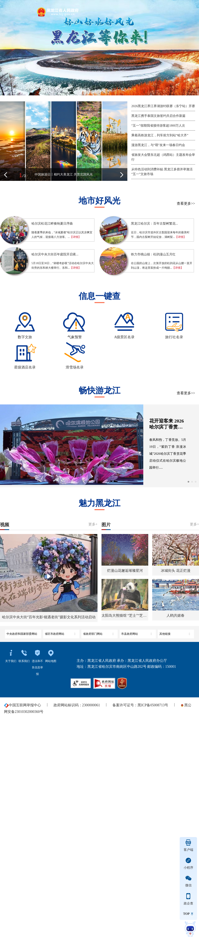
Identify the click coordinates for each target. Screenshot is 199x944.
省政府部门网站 (99, 632)
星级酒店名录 (25, 367)
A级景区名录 (124, 337)
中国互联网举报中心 (22, 705)
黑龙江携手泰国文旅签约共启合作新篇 (158, 115)
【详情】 (75, 237)
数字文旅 (25, 337)
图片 (106, 524)
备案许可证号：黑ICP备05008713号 (140, 705)
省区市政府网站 (60, 632)
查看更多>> (186, 203)
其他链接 (175, 632)
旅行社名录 (174, 337)
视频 (5, 524)
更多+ (93, 524)
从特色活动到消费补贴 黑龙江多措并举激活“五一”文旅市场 (162, 172)
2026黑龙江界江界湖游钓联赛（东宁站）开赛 (163, 106)
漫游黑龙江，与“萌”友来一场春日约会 (158, 145)
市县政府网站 (137, 632)
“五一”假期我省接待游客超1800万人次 (158, 125)
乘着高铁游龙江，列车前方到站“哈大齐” (159, 135)
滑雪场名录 (75, 367)
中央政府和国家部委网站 (22, 632)
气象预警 (74, 337)
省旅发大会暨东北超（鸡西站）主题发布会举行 (163, 157)
